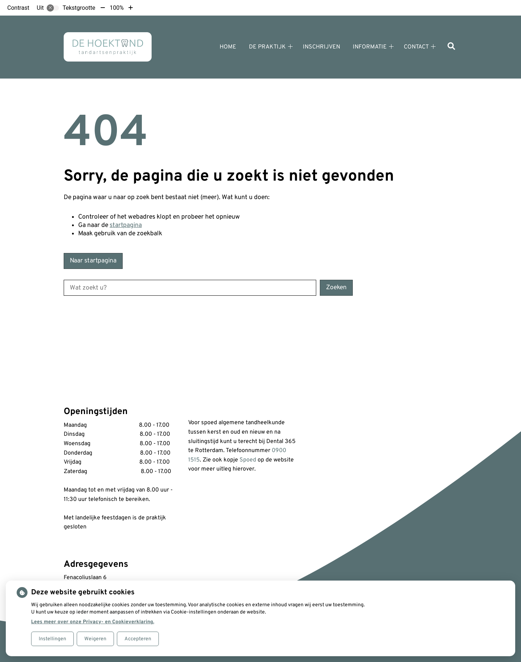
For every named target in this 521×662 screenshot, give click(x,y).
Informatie (370, 47)
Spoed (248, 460)
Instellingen (52, 639)
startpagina (126, 225)
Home (228, 47)
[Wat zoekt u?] (190, 288)
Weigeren (95, 639)
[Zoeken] (451, 47)
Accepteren (137, 639)
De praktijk (267, 47)
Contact (416, 47)
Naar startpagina (93, 261)
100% (117, 7)
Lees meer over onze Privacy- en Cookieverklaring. (92, 622)
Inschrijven (321, 47)
